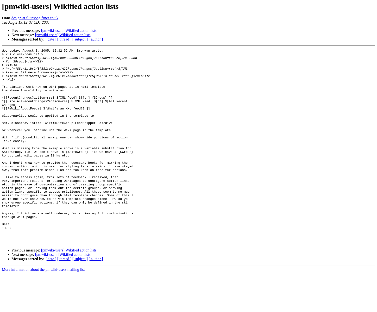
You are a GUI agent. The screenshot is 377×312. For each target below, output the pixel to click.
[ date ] (50, 39)
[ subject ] (80, 39)
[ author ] (96, 39)
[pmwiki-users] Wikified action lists (69, 30)
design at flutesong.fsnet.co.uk (35, 18)
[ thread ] (64, 39)
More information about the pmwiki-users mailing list (43, 308)
